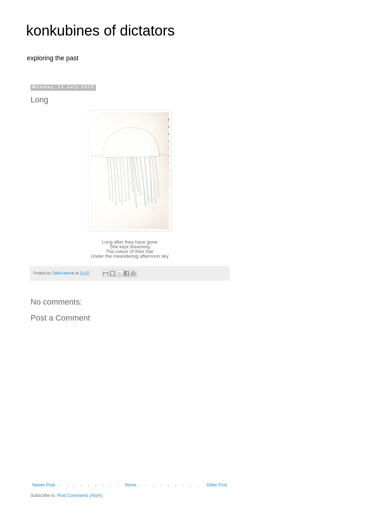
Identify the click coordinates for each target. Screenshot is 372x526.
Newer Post (43, 485)
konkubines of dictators (100, 30)
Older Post (216, 485)
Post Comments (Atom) (79, 495)
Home (131, 485)
